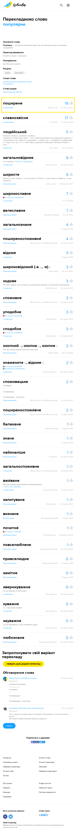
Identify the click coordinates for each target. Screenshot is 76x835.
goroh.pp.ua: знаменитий (14, 369)
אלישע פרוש (54, 148)
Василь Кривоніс (50, 372)
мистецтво (19, 73)
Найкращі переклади (11, 767)
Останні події (8, 771)
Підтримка (7, 797)
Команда (6, 792)
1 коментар (7, 148)
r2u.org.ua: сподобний (12, 333)
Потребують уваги (10, 762)
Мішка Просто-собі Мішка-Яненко (44, 243)
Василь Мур (53, 271)
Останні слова (44, 758)
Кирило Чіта (53, 108)
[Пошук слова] (61, 5)
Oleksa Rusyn (51, 319)
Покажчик (7, 758)
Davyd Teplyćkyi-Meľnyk (12, 92)
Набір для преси (45, 788)
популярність (8, 84)
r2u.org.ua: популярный (13, 197)
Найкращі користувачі (48, 771)
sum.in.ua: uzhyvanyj (12, 487)
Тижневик (43, 767)
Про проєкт (7, 783)
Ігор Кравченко (49, 535)
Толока (6, 775)
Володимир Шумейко (50, 518)
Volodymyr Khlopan (51, 215)
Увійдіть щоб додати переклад (23, 664)
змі (44, 815)
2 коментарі (8, 201)
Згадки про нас (45, 783)
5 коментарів (8, 490)
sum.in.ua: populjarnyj (23, 161)
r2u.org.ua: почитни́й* (12, 532)
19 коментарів (8, 518)
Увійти (9, 726)
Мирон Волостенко (50, 563)
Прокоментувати (9, 184)
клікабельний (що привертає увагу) (17, 82)
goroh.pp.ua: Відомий (12, 366)
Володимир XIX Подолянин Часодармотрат (26, 708)
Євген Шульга (51, 165)
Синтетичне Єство (50, 490)
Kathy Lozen (51, 184)
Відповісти (13, 681)
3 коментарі (8, 165)
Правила (6, 788)
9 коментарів (8, 108)
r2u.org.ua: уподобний (12, 316)
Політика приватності (47, 792)
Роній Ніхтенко (51, 288)
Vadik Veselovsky (51, 428)
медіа (7, 73)
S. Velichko (53, 122)
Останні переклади (46, 762)
